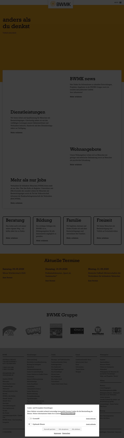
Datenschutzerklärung (68, 413)
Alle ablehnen (76, 429)
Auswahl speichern (49, 429)
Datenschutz (66, 433)
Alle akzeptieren (63, 429)
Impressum (57, 433)
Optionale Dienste (39, 424)
